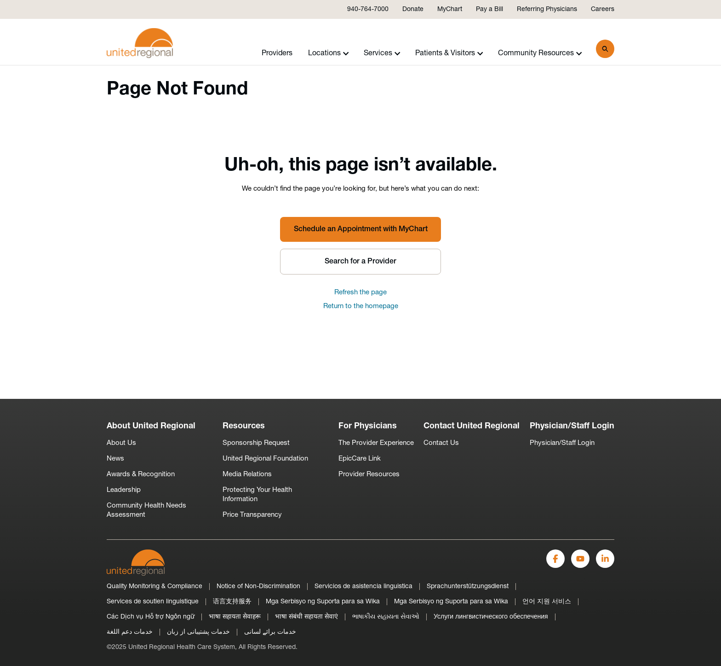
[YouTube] (580, 558)
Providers (277, 53)
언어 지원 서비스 (546, 601)
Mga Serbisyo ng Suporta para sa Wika (323, 601)
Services (382, 53)
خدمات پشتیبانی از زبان (198, 632)
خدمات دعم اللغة (130, 632)
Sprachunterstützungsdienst (468, 586)
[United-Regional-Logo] (136, 562)
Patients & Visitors (449, 53)
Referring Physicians (547, 9)
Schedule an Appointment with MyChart (361, 229)
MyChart (449, 9)
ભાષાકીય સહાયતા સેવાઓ (385, 616)
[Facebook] (555, 558)
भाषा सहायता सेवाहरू (235, 616)
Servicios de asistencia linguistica (363, 586)
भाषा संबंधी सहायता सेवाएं (306, 616)
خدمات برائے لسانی (270, 632)
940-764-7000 (368, 9)
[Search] (605, 49)
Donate (412, 9)
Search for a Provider (360, 261)
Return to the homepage (360, 306)
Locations (328, 53)
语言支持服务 (232, 601)
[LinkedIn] (605, 558)
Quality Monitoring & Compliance (154, 586)
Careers (602, 9)
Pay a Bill (489, 9)
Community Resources (540, 53)
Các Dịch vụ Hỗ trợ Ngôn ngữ (151, 616)
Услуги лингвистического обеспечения (491, 616)
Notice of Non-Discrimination (258, 586)
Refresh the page (360, 292)
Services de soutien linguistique (153, 601)
